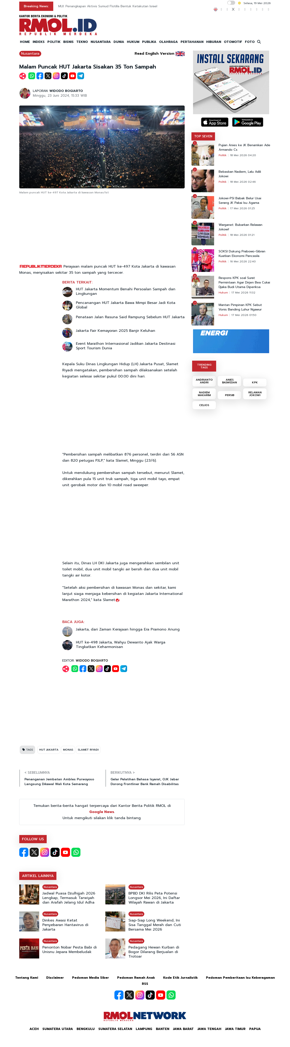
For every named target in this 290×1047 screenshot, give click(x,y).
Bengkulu (86, 1029)
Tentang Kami (26, 977)
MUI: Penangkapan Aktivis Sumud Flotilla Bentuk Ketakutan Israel (107, 6)
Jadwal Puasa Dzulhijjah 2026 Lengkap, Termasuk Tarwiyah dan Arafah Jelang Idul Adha (68, 898)
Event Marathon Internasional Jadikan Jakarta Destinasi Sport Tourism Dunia (125, 345)
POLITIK (53, 41)
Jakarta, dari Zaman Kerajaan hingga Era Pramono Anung (128, 629)
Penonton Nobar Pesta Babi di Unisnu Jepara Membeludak (69, 949)
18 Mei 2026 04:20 (243, 155)
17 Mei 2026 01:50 (243, 315)
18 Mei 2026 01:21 (242, 235)
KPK (255, 382)
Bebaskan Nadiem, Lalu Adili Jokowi (240, 174)
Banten (162, 1029)
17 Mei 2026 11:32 (243, 293)
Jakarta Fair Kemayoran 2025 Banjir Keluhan (115, 330)
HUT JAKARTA (48, 750)
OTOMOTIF (233, 41)
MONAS (68, 750)
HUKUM (133, 41)
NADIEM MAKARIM (204, 393)
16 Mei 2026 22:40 (243, 261)
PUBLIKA (149, 41)
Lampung (144, 1029)
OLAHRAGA (168, 41)
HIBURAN (213, 41)
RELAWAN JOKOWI (255, 393)
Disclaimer (55, 977)
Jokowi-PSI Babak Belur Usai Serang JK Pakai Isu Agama (240, 200)
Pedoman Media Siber (90, 977)
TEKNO (82, 41)
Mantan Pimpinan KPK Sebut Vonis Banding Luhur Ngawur (240, 307)
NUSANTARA (101, 41)
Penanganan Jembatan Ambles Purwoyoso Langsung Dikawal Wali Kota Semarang (59, 781)
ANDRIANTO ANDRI (204, 381)
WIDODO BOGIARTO (66, 91)
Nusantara (30, 53)
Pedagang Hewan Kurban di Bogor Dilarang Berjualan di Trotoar (153, 952)
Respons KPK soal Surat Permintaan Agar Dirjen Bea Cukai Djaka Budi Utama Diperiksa (244, 282)
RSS (145, 983)
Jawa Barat (183, 1029)
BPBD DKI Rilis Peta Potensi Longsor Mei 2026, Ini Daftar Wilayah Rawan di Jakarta (154, 898)
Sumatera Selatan (115, 1029)
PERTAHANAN (192, 41)
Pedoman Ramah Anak (136, 977)
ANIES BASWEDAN (229, 381)
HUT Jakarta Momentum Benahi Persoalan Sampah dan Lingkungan (125, 291)
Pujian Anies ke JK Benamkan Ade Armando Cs (244, 147)
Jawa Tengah (209, 1029)
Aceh (34, 1029)
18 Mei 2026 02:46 (243, 182)
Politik (223, 155)
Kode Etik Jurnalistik (180, 977)
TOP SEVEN (203, 136)
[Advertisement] (102, 229)
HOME (25, 41)
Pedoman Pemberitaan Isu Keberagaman (240, 977)
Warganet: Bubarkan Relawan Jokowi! (240, 227)
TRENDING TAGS (204, 366)
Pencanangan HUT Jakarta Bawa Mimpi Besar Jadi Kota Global (125, 305)
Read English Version (154, 53)
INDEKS (39, 41)
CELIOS (204, 405)
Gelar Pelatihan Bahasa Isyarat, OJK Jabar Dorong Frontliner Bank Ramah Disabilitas (145, 781)
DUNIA (119, 41)
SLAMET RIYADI (88, 750)
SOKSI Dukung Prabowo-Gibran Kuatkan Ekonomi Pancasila (242, 253)
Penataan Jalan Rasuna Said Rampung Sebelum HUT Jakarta (130, 317)
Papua (255, 1029)
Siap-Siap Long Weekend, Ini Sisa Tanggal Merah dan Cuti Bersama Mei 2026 (154, 925)
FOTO (250, 41)
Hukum (223, 293)
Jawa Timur (235, 1029)
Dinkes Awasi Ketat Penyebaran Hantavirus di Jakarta (65, 925)
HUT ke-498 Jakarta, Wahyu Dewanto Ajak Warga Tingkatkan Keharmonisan (120, 644)
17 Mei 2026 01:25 (242, 208)
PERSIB (229, 395)
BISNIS (68, 41)
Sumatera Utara (57, 1029)
